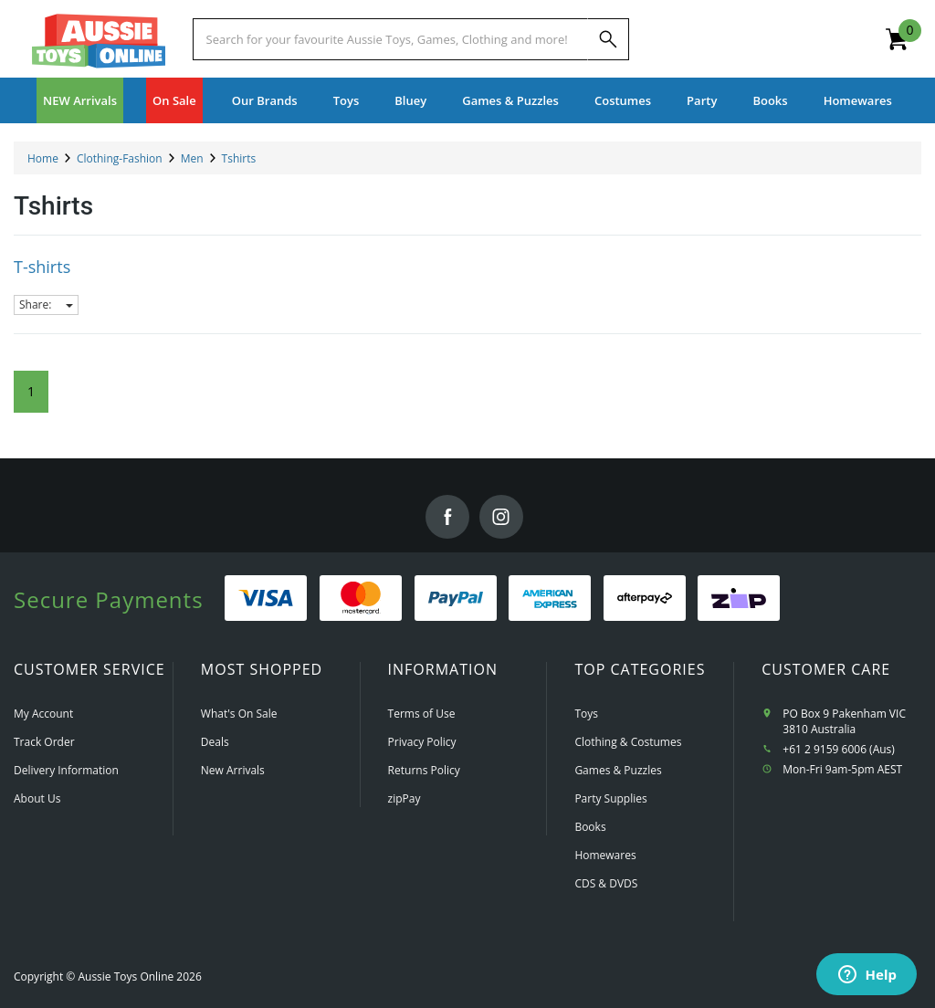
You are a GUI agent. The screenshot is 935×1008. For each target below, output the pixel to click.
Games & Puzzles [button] (510, 100)
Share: (46, 304)
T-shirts (42, 267)
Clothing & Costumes (627, 742)
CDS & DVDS (605, 883)
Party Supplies (610, 798)
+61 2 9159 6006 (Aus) (839, 749)
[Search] (608, 39)
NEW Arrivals (80, 100)
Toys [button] (346, 100)
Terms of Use (422, 713)
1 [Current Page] (31, 391)
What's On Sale (239, 713)
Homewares (605, 855)
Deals (215, 742)
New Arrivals (233, 770)
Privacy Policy (422, 742)
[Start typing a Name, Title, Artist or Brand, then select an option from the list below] (390, 39)
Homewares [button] (858, 100)
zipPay (404, 798)
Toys (586, 713)
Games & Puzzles (617, 770)
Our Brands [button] (265, 100)
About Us (37, 798)
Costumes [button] (622, 100)
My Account (43, 713)
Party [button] (702, 100)
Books (769, 100)
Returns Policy (424, 770)
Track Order (44, 742)
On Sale (174, 100)
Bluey (410, 100)
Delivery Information (66, 770)
